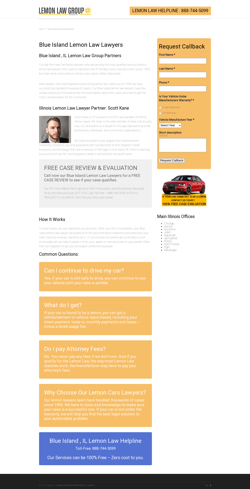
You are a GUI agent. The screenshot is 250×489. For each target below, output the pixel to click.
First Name (167, 54)
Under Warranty (171, 107)
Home (41, 28)
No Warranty (169, 112)
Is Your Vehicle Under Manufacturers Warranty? (176, 98)
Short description (170, 132)
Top (206, 485)
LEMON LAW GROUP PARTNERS (70, 485)
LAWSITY (91, 485)
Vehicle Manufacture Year (176, 119)
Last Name (167, 68)
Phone (164, 82)
